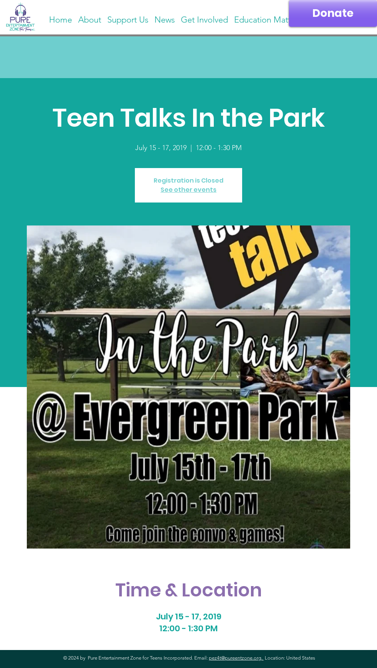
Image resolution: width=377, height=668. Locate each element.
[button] (268, 16)
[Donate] (333, 13)
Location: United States (289, 658)
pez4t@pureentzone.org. (236, 658)
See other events (188, 189)
